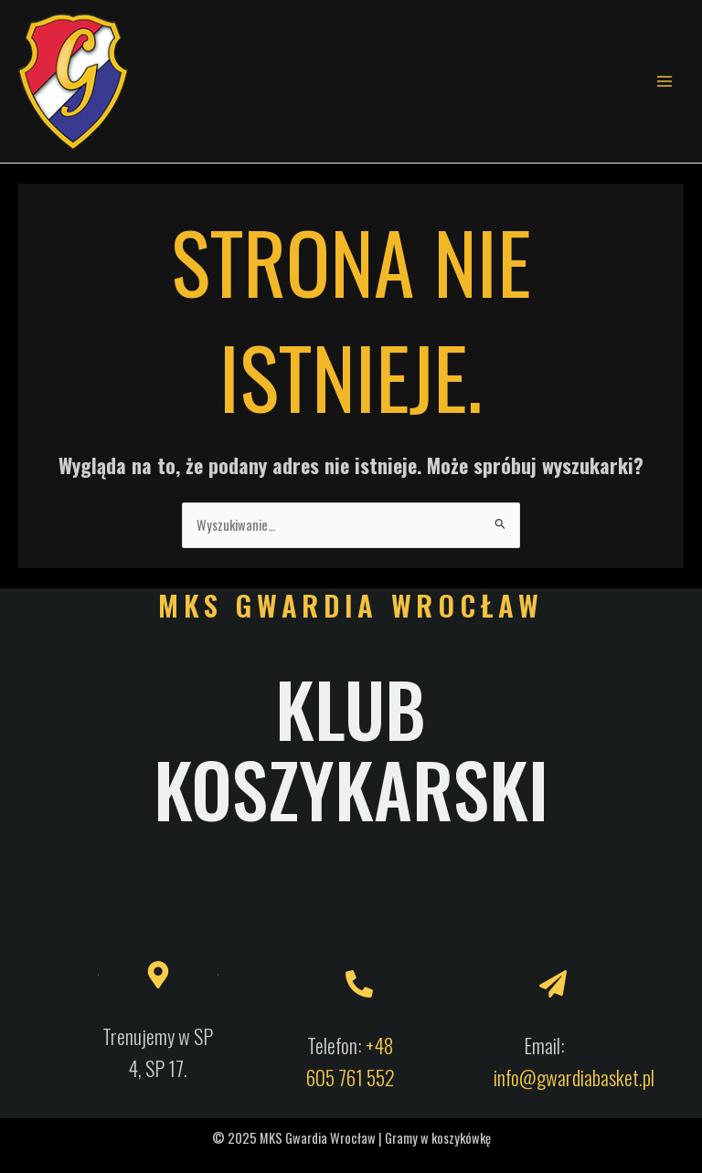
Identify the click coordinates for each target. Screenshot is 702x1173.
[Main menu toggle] (664, 81)
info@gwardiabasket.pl (574, 1077)
